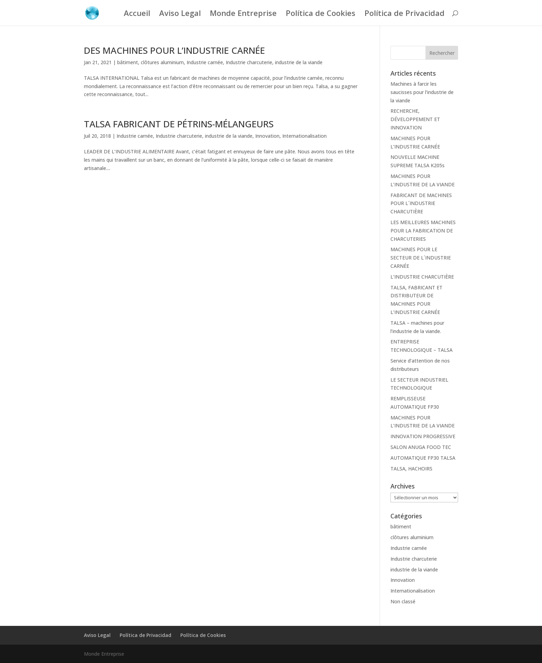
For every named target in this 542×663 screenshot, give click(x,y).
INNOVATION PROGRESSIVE (422, 436)
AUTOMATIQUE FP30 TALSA (422, 457)
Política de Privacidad (404, 14)
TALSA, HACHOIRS (411, 468)
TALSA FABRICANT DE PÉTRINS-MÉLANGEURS (179, 124)
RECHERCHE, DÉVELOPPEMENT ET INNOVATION (415, 119)
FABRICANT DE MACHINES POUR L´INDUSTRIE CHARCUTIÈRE (421, 203)
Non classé (402, 601)
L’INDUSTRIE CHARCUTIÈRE (422, 276)
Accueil (137, 14)
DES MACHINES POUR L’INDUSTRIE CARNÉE (174, 50)
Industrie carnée (205, 62)
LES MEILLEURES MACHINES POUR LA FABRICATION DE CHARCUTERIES (423, 230)
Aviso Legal (180, 14)
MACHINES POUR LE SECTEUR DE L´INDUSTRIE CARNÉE (420, 257)
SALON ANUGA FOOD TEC (420, 447)
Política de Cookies (320, 14)
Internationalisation (304, 136)
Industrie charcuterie (249, 62)
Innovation (267, 136)
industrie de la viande (298, 62)
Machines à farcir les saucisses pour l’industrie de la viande (422, 92)
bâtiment (127, 62)
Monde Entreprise (243, 14)
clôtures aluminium (162, 62)
